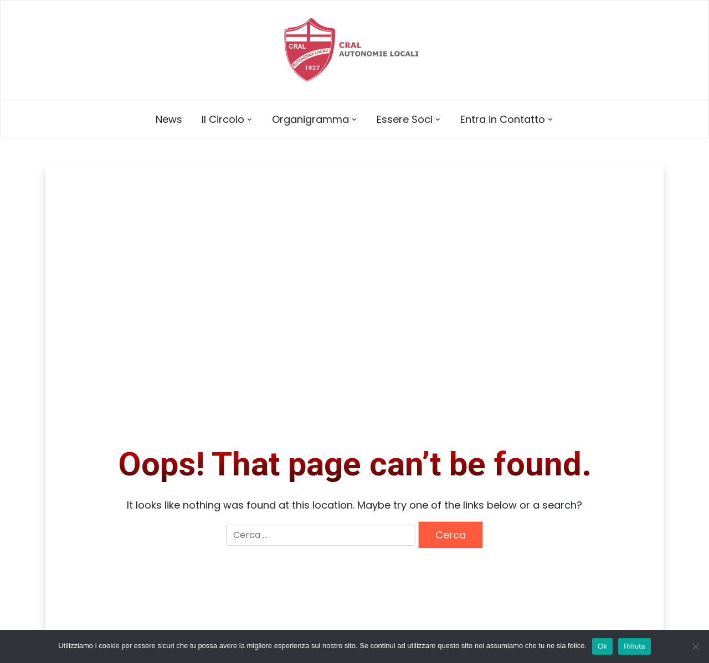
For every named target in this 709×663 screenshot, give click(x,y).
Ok (602, 646)
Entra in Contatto (502, 119)
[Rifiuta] (695, 646)
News (169, 119)
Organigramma (310, 119)
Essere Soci (405, 119)
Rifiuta (634, 646)
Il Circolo (223, 119)
